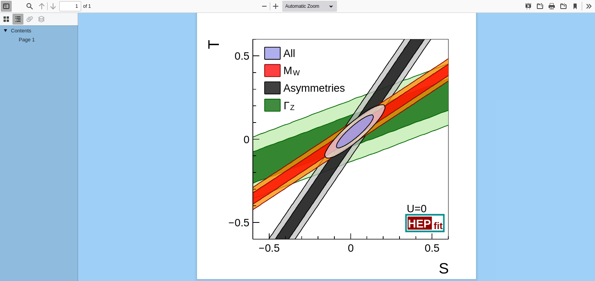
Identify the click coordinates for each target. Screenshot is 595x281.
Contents (21, 31)
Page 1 (27, 40)
